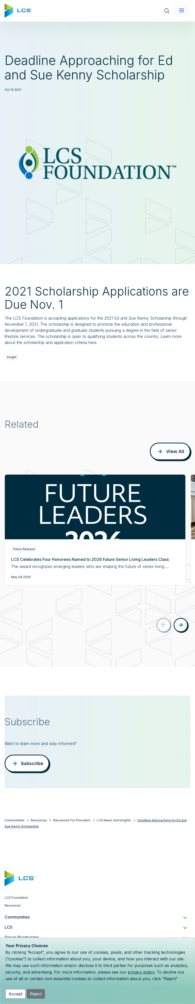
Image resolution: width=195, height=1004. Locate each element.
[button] (181, 625)
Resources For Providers (71, 820)
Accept (15, 993)
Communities (14, 820)
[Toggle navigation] (181, 10)
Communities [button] (96, 917)
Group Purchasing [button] (96, 937)
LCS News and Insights (114, 820)
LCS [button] (96, 927)
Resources (39, 820)
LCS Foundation (16, 897)
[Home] (18, 10)
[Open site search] (166, 10)
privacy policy (141, 972)
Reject (36, 993)
